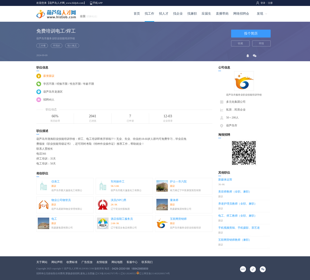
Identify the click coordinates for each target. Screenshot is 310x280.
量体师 (174, 200)
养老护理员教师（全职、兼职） (237, 203)
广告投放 (87, 262)
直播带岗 (222, 13)
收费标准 (72, 262)
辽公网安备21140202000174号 (153, 273)
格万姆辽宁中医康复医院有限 (185, 190)
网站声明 (56, 262)
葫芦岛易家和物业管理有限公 (66, 209)
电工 (54, 218)
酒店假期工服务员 (122, 218)
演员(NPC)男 (118, 200)
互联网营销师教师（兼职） (234, 239)
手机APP (98, 2)
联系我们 (147, 262)
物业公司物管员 (61, 200)
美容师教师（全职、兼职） (234, 191)
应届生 (206, 13)
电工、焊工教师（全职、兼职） (237, 215)
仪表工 (55, 181)
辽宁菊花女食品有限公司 (124, 227)
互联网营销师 (178, 218)
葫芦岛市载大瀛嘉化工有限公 (66, 190)
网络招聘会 (241, 13)
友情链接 (102, 262)
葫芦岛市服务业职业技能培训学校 (55, 38)
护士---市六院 (178, 181)
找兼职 (192, 13)
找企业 (178, 13)
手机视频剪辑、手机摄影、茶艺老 (239, 227)
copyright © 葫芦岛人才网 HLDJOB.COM (73, 268)
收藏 (240, 43)
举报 (261, 43)
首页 (137, 13)
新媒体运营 (225, 179)
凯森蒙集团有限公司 (180, 209)
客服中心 (132, 262)
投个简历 (251, 33)
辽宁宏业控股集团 (120, 209)
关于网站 (41, 262)
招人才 (163, 13)
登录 (263, 3)
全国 (88, 16)
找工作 (149, 13)
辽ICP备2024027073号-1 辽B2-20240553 (115, 273)
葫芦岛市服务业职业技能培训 (185, 227)
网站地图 (117, 262)
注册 (270, 3)
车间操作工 (118, 181)
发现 (260, 13)
